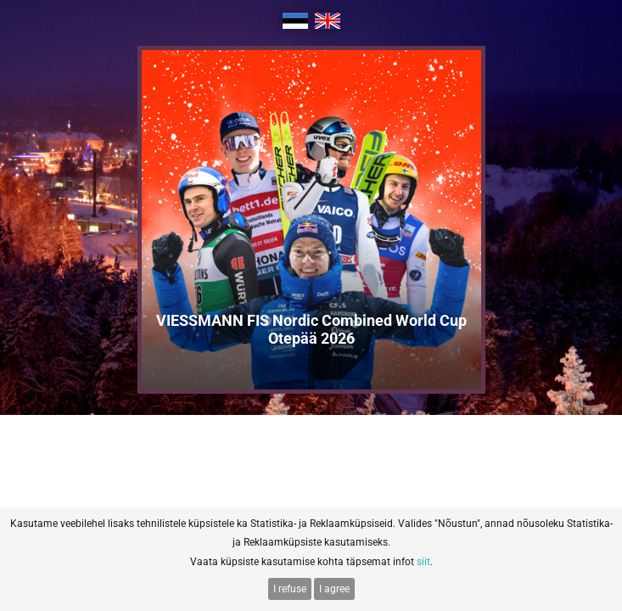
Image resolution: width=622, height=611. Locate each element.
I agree (334, 589)
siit (423, 562)
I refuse (289, 589)
